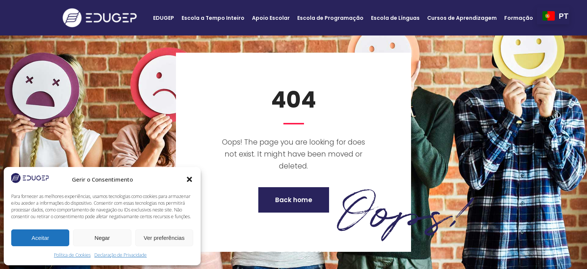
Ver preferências (164, 238)
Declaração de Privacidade (120, 255)
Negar (102, 238)
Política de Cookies (72, 255)
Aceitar (40, 238)
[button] (189, 179)
